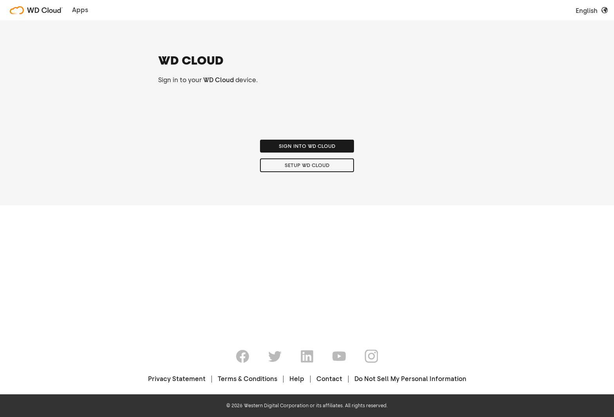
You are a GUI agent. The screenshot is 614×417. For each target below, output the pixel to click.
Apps (80, 10)
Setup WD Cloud (307, 274)
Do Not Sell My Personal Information (410, 379)
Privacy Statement (177, 379)
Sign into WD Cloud (307, 255)
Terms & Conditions (247, 379)
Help (296, 379)
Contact (329, 379)
